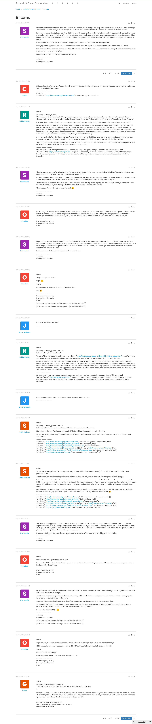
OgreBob (24, 221)
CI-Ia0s (24, 96)
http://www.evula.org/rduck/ (59, 152)
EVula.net (108, 448)
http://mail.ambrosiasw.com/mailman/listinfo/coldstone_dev (69, 450)
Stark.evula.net (68, 448)
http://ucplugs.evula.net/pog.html (58, 452)
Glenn (24, 691)
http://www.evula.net (96, 448)
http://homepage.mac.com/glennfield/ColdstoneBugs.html (99, 356)
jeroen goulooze (25, 332)
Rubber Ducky (25, 121)
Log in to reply (126, 73)
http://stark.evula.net (54, 448)
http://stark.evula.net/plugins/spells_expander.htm (65, 446)
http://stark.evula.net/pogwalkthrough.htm (62, 442)
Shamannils (24, 37)
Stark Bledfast (25, 432)
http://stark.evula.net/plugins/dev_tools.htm (62, 444)
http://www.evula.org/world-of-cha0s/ (60, 96)
